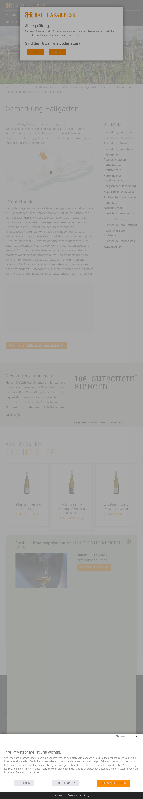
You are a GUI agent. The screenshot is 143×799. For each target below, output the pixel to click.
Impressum (59, 795)
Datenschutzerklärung (78, 795)
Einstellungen (66, 783)
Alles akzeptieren (113, 783)
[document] (71, 764)
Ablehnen (23, 783)
